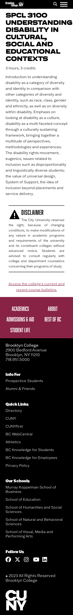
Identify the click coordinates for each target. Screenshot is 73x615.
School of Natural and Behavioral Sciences (34, 521)
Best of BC (52, 319)
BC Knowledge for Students (30, 449)
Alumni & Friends (20, 388)
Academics (20, 308)
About (53, 308)
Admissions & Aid (20, 319)
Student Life (20, 330)
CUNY (11, 418)
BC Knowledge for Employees (31, 457)
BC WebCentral (19, 434)
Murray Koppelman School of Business (31, 489)
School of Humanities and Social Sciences (34, 509)
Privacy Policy (17, 465)
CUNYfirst (14, 426)
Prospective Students (24, 380)
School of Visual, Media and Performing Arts (29, 533)
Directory (14, 410)
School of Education (23, 499)
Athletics (13, 442)
